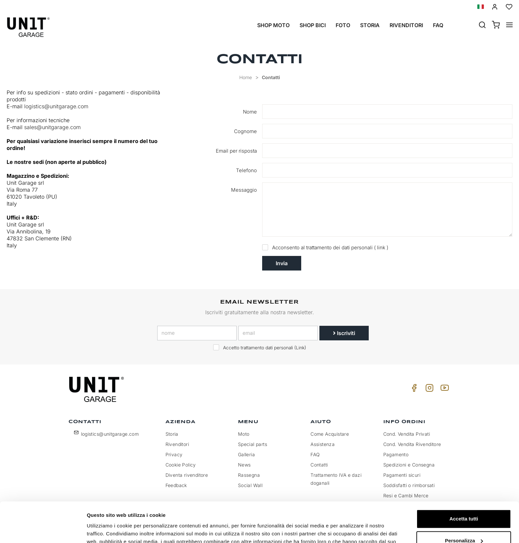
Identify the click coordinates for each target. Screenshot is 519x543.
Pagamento (396, 454)
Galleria (246, 454)
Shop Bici (313, 25)
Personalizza (464, 503)
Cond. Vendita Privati (406, 434)
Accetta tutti (463, 481)
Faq (438, 25)
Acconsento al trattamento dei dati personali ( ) (326, 247)
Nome (250, 112)
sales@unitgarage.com (53, 127)
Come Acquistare (329, 434)
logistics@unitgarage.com (56, 106)
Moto (244, 434)
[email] (278, 333)
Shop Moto (273, 25)
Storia (370, 25)
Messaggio (244, 190)
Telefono (246, 170)
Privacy (174, 454)
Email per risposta (236, 151)
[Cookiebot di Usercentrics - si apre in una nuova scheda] (43, 530)
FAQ (315, 454)
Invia (282, 263)
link (381, 247)
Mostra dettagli (104, 530)
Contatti (271, 77)
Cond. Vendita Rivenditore (412, 444)
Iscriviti (344, 333)
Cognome (245, 131)
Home (245, 77)
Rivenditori (406, 25)
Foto (343, 25)
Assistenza (322, 444)
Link (300, 347)
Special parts (252, 444)
